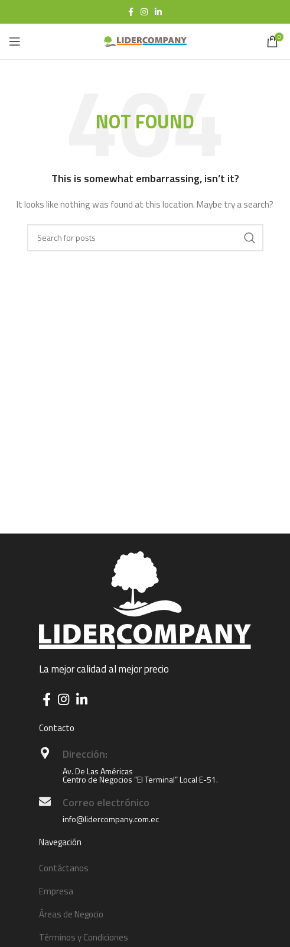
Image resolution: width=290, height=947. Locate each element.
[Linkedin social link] (158, 12)
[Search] (145, 237)
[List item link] (145, 868)
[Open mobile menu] (15, 41)
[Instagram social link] (144, 12)
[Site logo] (145, 40)
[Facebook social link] (131, 12)
